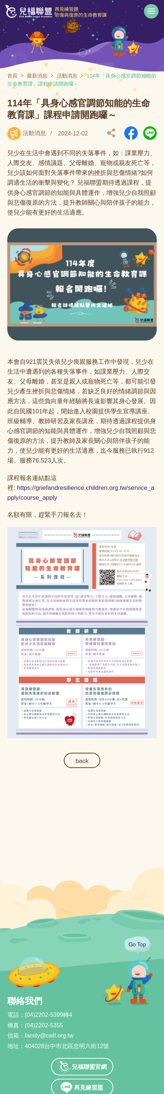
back (82, 760)
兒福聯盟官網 (89, 1067)
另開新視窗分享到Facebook (131, 133)
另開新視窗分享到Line (150, 133)
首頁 (12, 76)
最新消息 (37, 76)
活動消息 (67, 76)
